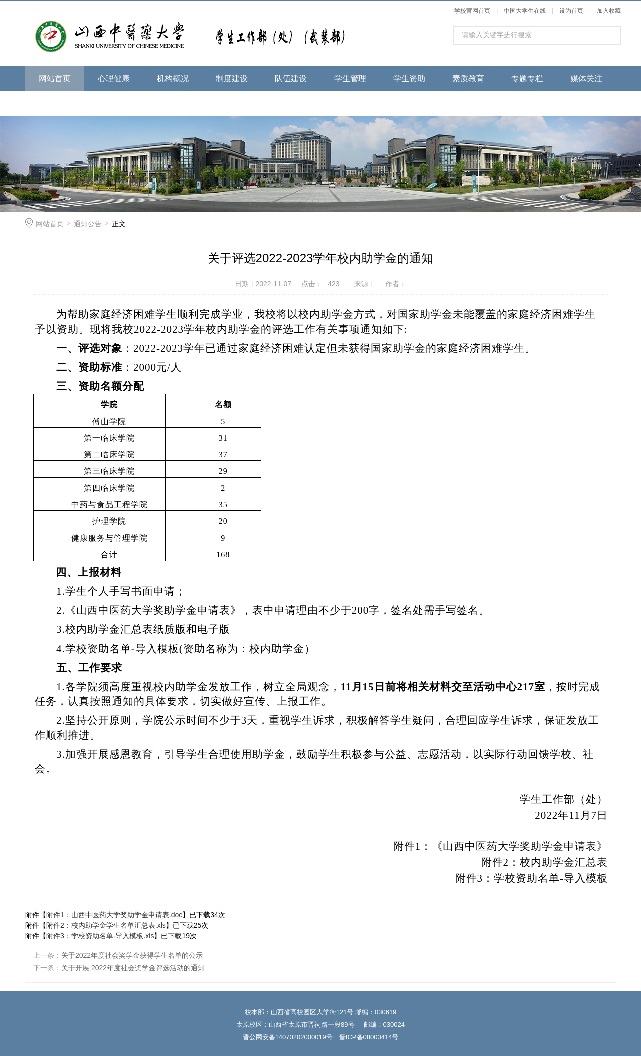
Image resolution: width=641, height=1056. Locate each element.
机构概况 (173, 78)
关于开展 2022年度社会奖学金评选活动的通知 (133, 968)
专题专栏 (527, 78)
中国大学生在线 (525, 10)
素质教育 (468, 78)
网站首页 (55, 78)
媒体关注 (586, 78)
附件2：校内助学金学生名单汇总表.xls (106, 925)
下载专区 (55, 103)
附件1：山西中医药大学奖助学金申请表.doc (114, 915)
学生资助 (409, 78)
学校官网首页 (472, 10)
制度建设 (232, 78)
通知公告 (88, 224)
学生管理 (350, 78)
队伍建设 (291, 78)
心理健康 (114, 78)
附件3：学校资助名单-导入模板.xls (100, 936)
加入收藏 (609, 10)
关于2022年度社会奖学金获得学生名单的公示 (132, 955)
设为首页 (571, 10)
